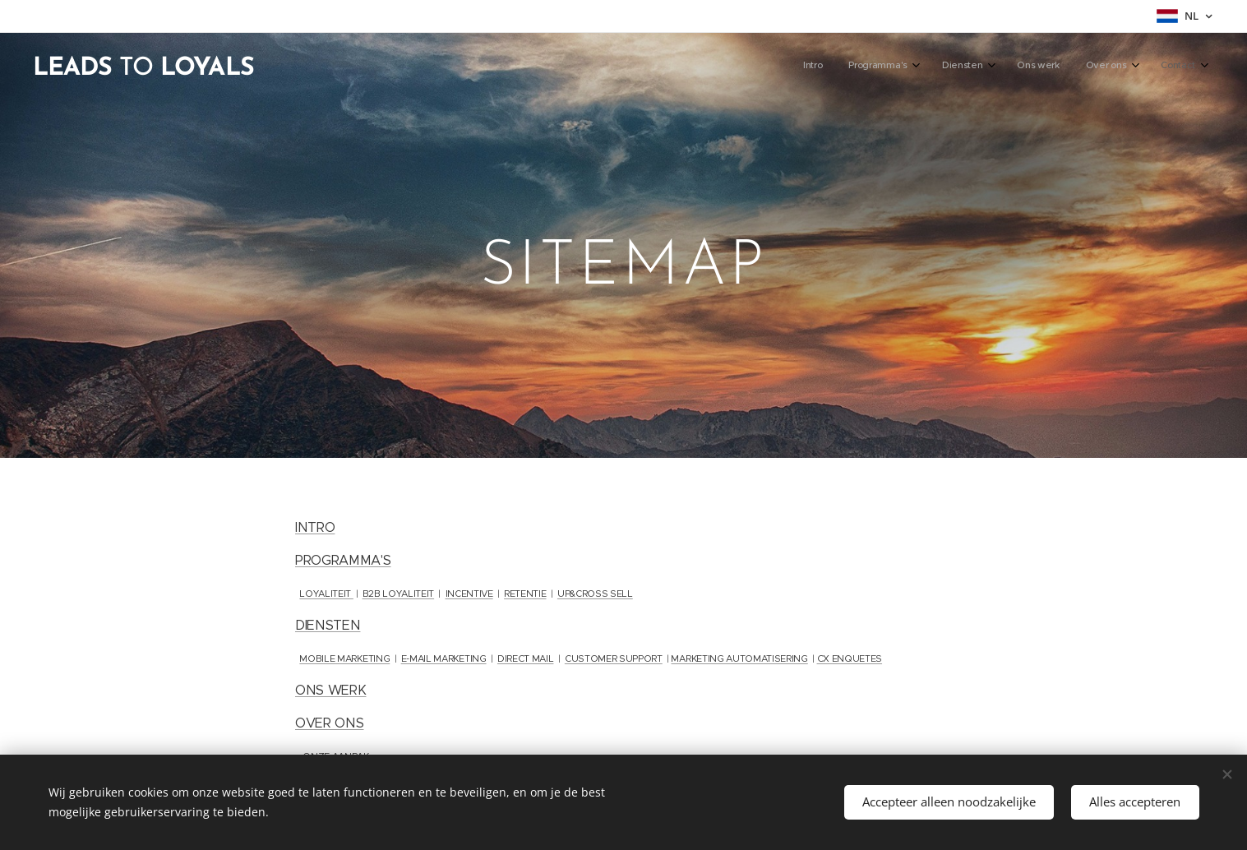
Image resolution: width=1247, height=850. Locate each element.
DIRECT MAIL (524, 658)
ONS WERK (330, 690)
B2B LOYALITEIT (398, 593)
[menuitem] (1043, 66)
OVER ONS (329, 723)
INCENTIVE (468, 593)
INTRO (315, 527)
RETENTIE (525, 593)
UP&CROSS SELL (594, 593)
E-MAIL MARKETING (443, 658)
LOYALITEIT (326, 593)
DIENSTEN (327, 625)
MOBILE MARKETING (344, 658)
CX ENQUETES (848, 658)
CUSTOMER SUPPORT (613, 658)
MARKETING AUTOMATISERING (739, 658)
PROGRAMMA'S (342, 560)
